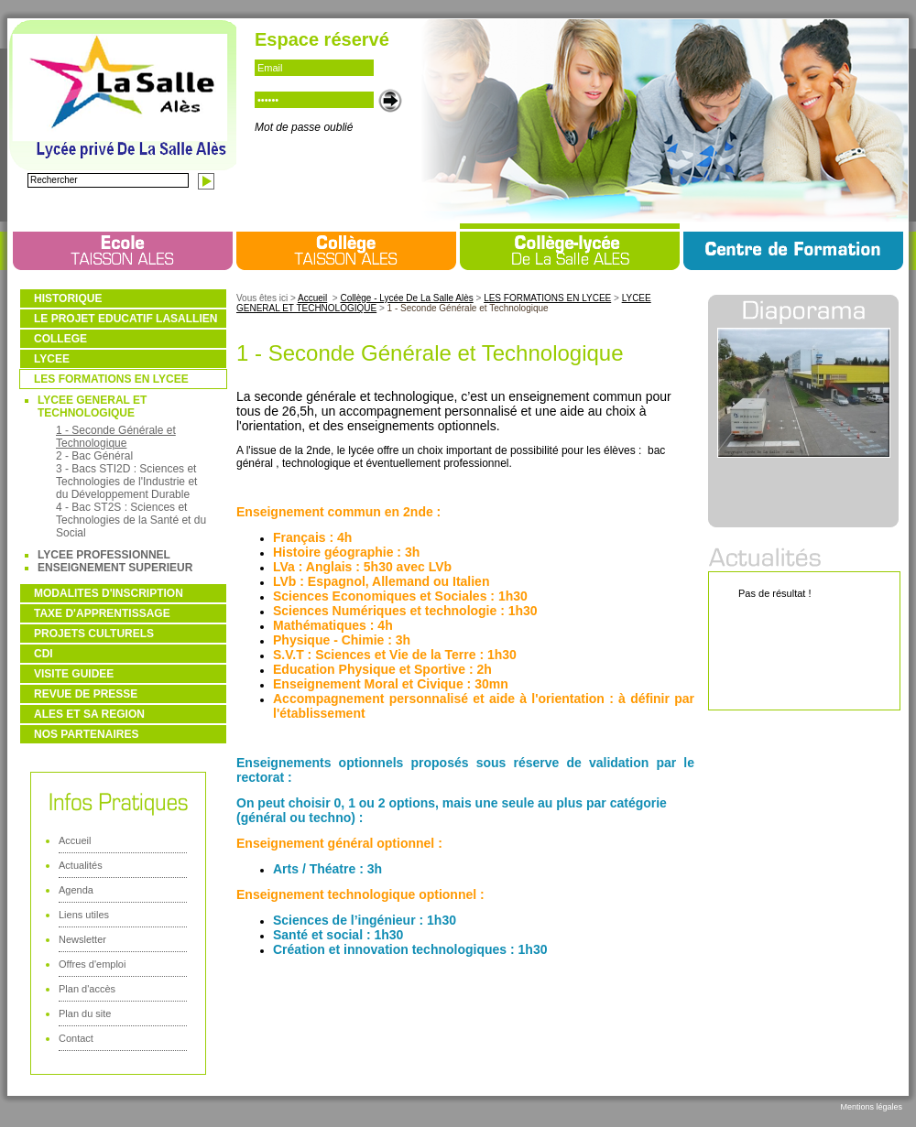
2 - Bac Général (94, 456)
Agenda (76, 889)
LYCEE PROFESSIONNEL (104, 554)
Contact (76, 1038)
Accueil (75, 840)
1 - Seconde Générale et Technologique (116, 437)
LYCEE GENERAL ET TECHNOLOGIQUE (92, 406)
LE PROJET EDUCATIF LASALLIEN (125, 318)
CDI (43, 653)
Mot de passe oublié (304, 127)
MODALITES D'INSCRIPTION (108, 593)
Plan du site (85, 1013)
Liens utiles (84, 914)
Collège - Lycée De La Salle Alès (406, 298)
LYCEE (52, 358)
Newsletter (82, 939)
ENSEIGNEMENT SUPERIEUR (115, 567)
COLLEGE (60, 338)
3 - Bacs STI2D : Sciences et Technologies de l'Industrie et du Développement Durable (126, 481)
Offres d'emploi (92, 964)
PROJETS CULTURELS (94, 633)
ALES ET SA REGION (89, 714)
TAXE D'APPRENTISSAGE (102, 613)
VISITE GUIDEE (74, 673)
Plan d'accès (87, 988)
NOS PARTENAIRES (86, 734)
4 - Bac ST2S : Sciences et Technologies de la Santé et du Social (131, 520)
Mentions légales (871, 1106)
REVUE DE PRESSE (85, 694)
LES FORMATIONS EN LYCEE (111, 379)
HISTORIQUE (68, 298)
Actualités (81, 865)
